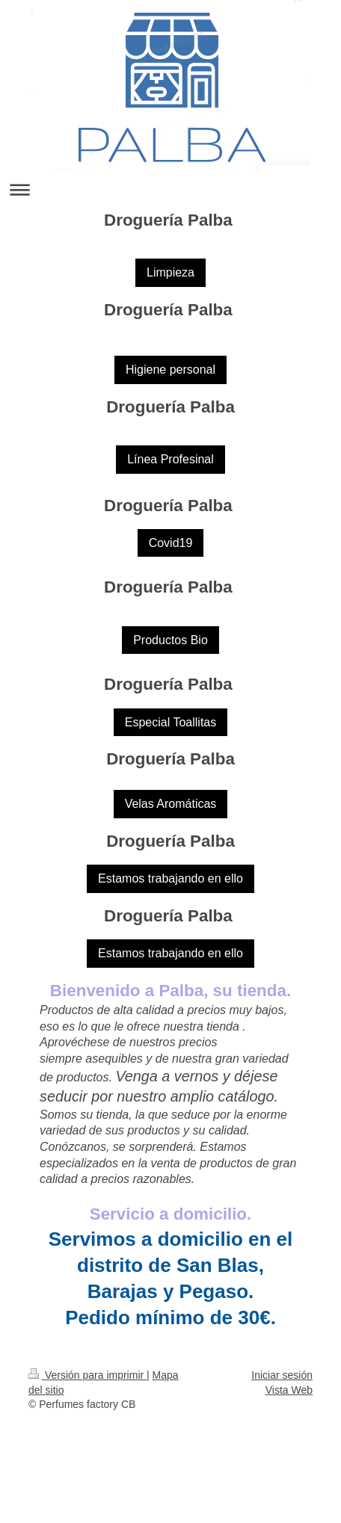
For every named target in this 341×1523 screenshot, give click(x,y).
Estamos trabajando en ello (170, 878)
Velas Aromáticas (171, 803)
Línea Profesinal (170, 459)
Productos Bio (170, 640)
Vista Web (289, 1390)
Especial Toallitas (170, 722)
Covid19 (171, 543)
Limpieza (170, 272)
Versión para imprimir (87, 1375)
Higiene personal (170, 369)
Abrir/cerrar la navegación (170, 189)
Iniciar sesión (282, 1375)
